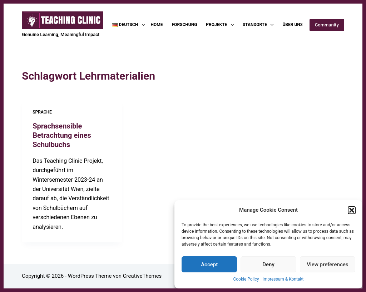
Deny (268, 264)
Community (327, 24)
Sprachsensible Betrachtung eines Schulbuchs (62, 135)
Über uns (297, 25)
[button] (351, 210)
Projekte (221, 25)
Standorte (260, 25)
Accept (209, 264)
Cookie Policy (246, 279)
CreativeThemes (142, 276)
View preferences (327, 264)
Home (157, 24)
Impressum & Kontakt (282, 279)
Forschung (184, 24)
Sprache (42, 112)
